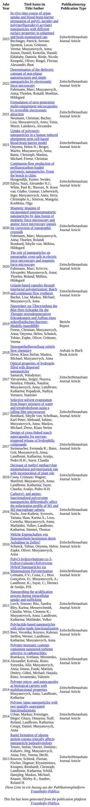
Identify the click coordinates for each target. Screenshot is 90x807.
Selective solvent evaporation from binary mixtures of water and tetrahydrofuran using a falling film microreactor (31, 406)
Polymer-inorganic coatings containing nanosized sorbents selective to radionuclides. (31, 649)
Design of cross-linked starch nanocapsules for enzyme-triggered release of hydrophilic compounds (32, 438)
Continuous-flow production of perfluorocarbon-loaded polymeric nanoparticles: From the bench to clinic (32, 169)
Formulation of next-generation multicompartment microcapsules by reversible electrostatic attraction (34, 108)
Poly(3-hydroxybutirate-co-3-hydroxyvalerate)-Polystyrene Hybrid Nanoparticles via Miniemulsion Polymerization (31, 565)
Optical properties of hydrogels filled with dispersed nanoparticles (32, 367)
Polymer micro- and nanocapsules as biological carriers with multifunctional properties (34, 685)
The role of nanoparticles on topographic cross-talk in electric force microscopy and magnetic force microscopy (33, 258)
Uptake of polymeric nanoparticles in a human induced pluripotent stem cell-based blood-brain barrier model (34, 137)
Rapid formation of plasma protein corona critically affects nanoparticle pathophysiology (32, 739)
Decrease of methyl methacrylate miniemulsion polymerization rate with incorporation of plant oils (34, 469)
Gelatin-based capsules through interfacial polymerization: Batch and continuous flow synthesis (33, 289)
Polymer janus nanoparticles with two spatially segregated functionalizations (34, 706)
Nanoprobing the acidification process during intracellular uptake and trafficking (31, 596)
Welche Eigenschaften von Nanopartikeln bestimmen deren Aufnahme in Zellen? (33, 538)
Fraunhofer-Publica (45, 791)
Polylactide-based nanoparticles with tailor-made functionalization (34, 626)
